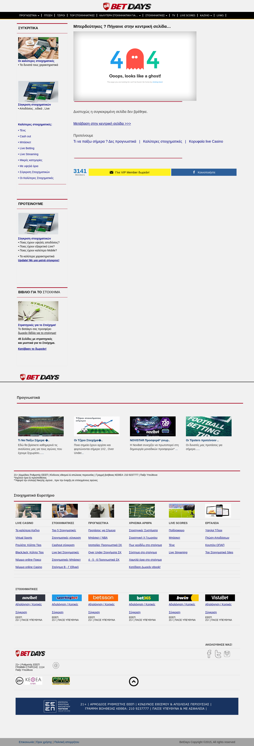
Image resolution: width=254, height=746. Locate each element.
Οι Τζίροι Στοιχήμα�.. (88, 440)
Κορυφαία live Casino (206, 141)
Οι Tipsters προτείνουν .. (202, 440)
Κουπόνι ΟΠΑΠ (214, 545)
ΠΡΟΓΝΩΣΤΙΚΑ (29, 15)
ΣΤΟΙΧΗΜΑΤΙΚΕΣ (156, 15)
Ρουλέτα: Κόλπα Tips (28, 545)
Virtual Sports (23, 537)
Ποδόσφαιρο (176, 530)
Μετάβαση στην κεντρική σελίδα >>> (102, 124)
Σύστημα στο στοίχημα (143, 552)
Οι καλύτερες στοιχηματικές (36, 60)
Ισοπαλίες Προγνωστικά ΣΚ (105, 545)
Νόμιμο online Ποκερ (28, 559)
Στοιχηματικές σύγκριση (66, 537)
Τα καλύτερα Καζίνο (27, 530)
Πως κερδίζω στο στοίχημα (145, 545)
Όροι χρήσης (44, 742)
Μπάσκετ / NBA (98, 537)
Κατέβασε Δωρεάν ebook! (145, 567)
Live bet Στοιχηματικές (65, 552)
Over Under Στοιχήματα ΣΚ (104, 552)
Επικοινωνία (26, 742)
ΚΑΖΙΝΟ (206, 15)
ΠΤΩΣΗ (48, 15)
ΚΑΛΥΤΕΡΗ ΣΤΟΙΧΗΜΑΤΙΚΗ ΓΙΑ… (120, 15)
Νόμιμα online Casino (28, 567)
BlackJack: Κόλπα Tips (29, 552)
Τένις (172, 545)
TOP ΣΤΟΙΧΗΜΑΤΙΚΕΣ (82, 15)
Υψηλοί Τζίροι (213, 530)
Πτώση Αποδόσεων (217, 537)
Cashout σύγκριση (63, 545)
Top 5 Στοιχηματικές (64, 530)
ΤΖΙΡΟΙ (61, 15)
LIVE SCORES (187, 15)
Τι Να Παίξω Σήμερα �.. (33, 440)
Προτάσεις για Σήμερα (101, 530)
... (42, 453)
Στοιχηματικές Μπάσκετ (66, 559)
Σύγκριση (21, 612)
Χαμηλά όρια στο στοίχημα (145, 559)
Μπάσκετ (174, 537)
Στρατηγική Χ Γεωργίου (143, 537)
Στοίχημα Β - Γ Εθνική (65, 567)
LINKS (220, 15)
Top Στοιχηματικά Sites (219, 552)
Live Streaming (178, 552)
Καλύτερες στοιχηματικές (162, 141)
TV (173, 15)
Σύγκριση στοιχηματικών (34, 104)
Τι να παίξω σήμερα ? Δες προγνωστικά (104, 141)
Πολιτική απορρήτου (66, 742)
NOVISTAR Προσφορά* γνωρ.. (150, 440)
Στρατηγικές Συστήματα (143, 530)
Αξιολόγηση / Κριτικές (28, 604)
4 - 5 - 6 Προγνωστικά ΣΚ (103, 559)
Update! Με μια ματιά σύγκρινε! (38, 260)
